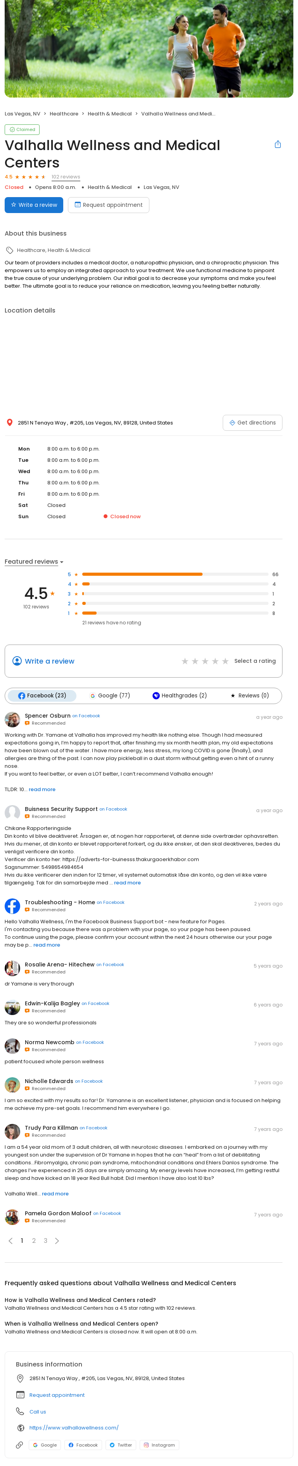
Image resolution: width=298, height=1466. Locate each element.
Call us (37, 1411)
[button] (57, 1240)
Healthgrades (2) (179, 696)
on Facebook (86, 716)
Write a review (49, 661)
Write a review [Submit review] (34, 205)
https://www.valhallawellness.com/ (74, 1427)
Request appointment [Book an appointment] (108, 205)
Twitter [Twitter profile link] (121, 1445)
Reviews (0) (249, 696)
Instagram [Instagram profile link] (159, 1445)
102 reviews (66, 176)
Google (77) (109, 696)
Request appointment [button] (57, 1395)
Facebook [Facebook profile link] (83, 1445)
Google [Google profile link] (45, 1445)
